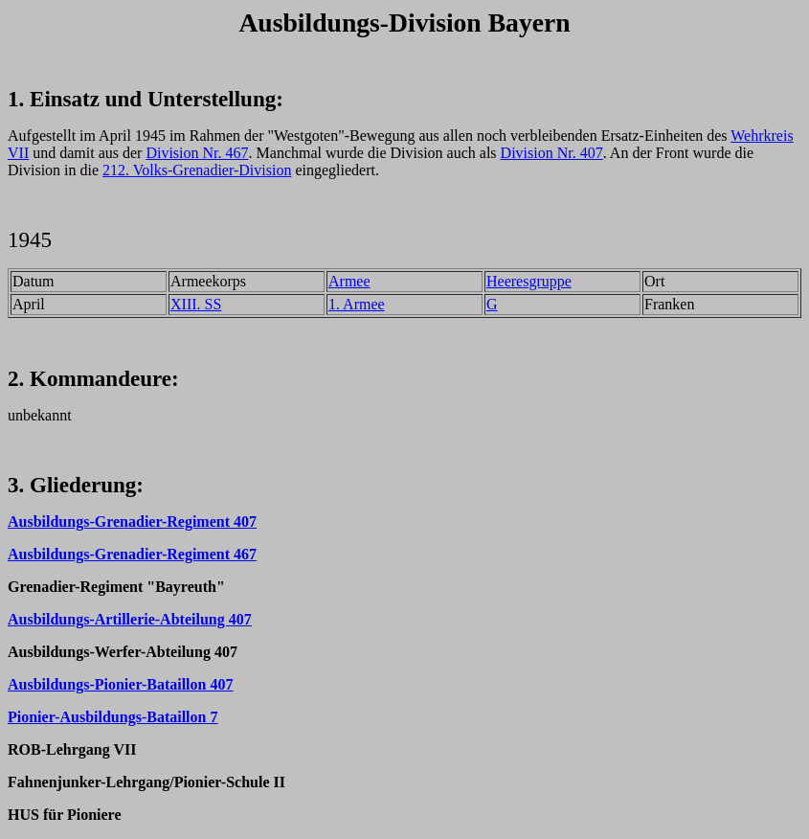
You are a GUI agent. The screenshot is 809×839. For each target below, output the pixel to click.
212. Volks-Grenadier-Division (196, 170)
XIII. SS (195, 304)
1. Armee (356, 304)
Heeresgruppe (529, 281)
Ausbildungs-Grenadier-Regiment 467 (132, 554)
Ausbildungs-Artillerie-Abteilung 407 (130, 619)
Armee (349, 281)
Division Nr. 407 (552, 153)
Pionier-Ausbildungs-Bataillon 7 (112, 717)
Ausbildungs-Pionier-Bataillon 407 (120, 684)
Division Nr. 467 (197, 153)
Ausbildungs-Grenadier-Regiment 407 (132, 521)
